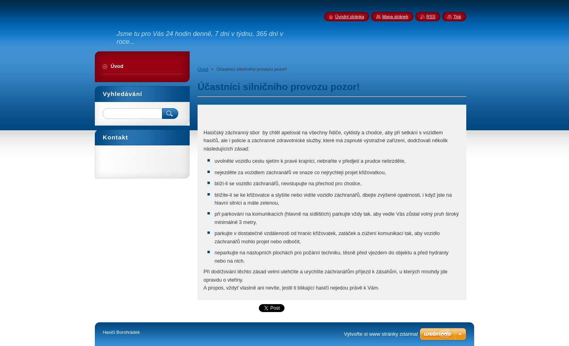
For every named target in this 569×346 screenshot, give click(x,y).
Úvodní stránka (349, 16)
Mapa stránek (395, 16)
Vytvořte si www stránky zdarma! (381, 334)
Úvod (203, 69)
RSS (430, 16)
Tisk (457, 16)
